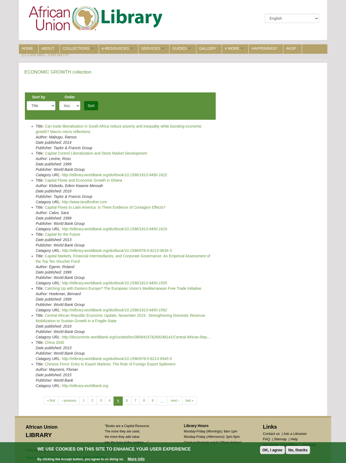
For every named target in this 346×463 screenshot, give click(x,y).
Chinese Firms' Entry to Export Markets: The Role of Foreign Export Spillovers (110, 364)
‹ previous (69, 400)
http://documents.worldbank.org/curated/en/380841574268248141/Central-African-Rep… (136, 337)
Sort (91, 106)
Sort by (38, 97)
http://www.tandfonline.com (84, 202)
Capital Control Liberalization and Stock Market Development (96, 153)
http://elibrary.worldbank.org (85, 386)
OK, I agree (272, 450)
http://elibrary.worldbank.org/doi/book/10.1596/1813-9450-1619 (114, 229)
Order (70, 97)
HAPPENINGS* (264, 48)
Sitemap (280, 439)
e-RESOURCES (117, 48)
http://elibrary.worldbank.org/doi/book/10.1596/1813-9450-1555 (114, 283)
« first (51, 400)
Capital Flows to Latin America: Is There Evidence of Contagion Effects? (105, 207)
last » (190, 400)
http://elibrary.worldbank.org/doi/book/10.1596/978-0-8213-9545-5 (117, 359)
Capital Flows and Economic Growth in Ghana (83, 180)
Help (294, 439)
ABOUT (47, 48)
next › (175, 400)
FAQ (266, 439)
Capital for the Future (63, 234)
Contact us (271, 434)
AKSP (291, 48)
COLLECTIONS (78, 48)
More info (136, 459)
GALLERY (207, 48)
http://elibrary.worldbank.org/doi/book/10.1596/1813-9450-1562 (114, 310)
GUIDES (181, 48)
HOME (27, 48)
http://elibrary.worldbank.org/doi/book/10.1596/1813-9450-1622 (114, 175)
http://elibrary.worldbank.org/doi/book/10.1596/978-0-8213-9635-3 (117, 250)
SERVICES (152, 48)
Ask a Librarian (295, 434)
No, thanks (298, 450)
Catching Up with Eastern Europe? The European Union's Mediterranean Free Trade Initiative (123, 288)
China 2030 (54, 342)
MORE (234, 48)
